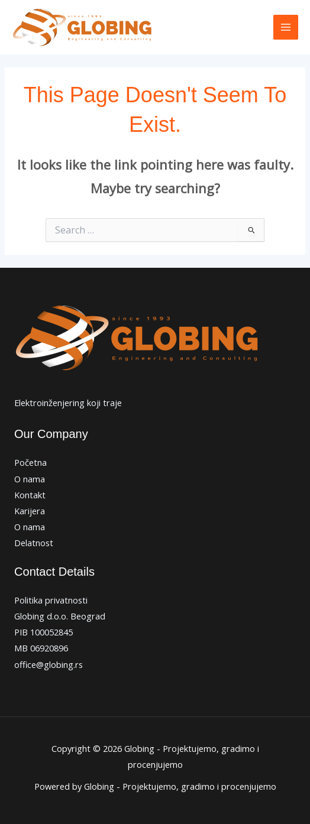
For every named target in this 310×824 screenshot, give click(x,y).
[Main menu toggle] (285, 27)
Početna (30, 462)
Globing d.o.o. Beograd (59, 616)
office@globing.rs (48, 664)
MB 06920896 (41, 648)
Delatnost (33, 543)
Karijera (29, 511)
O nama (29, 479)
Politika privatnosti (51, 600)
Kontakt (30, 495)
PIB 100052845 (43, 632)
